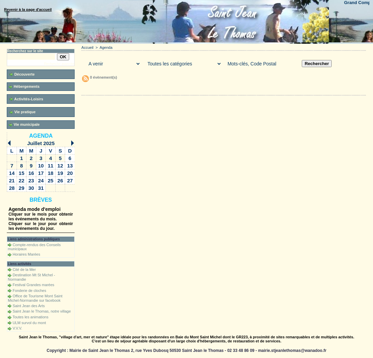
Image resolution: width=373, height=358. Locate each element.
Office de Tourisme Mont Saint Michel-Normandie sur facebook (35, 298)
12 (60, 165)
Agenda (41, 136)
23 (31, 180)
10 (41, 165)
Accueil (87, 47)
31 (41, 188)
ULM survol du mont (29, 323)
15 (21, 173)
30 (31, 188)
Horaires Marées (26, 254)
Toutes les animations (30, 317)
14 (12, 173)
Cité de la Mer (24, 269)
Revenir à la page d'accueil (28, 9)
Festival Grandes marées (33, 285)
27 (70, 180)
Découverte (22, 74)
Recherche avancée (59, 64)
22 (21, 180)
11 (51, 165)
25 (51, 180)
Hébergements (24, 86)
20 (70, 173)
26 (60, 180)
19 (60, 173)
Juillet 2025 (41, 143)
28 (12, 188)
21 (12, 180)
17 (41, 173)
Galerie (122, 88)
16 (31, 173)
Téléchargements (160, 88)
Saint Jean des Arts (29, 306)
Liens (217, 88)
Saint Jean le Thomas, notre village (42, 311)
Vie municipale (24, 124)
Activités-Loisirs (26, 99)
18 (51, 173)
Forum (191, 88)
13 (70, 165)
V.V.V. (17, 328)
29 (21, 188)
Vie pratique (22, 112)
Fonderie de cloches (29, 291)
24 (41, 180)
